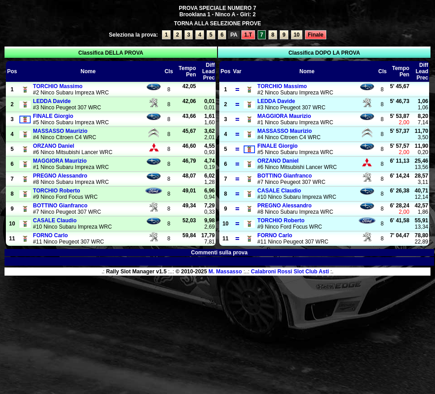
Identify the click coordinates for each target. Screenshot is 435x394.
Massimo (58, 86)
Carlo (50, 235)
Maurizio (60, 131)
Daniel (53, 146)
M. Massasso (225, 271)
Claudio (55, 220)
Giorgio (53, 116)
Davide (52, 101)
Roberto (56, 191)
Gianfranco (60, 205)
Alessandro (60, 176)
